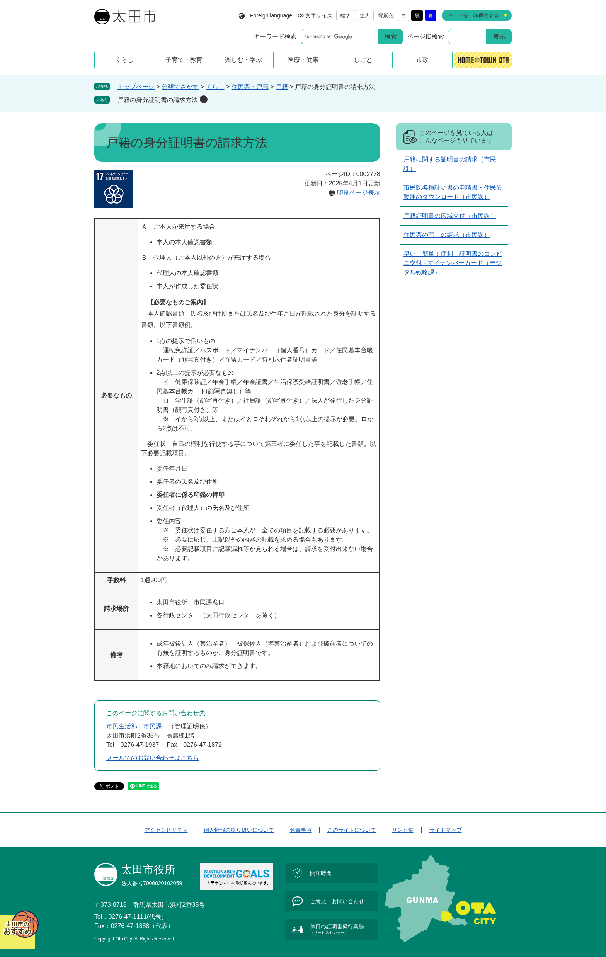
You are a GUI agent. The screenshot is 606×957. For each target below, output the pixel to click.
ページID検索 (425, 36)
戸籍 (282, 86)
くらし (215, 86)
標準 (345, 16)
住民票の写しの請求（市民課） (446, 234)
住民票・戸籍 (250, 86)
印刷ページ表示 (358, 192)
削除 (204, 99)
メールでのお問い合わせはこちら (152, 758)
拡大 (365, 16)
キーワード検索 (275, 36)
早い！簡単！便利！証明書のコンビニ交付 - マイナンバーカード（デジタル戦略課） (452, 262)
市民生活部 (121, 726)
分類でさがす (180, 86)
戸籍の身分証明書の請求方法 (157, 100)
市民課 (152, 726)
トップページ (136, 86)
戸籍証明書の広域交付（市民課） (449, 215)
